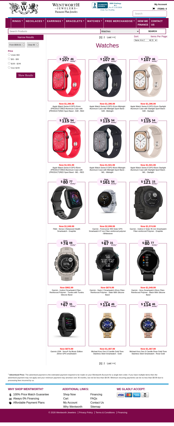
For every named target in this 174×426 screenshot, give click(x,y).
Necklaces (34, 21)
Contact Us (156, 23)
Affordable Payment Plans (29, 402)
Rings (16, 21)
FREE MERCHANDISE (119, 21)
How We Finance (143, 23)
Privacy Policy (86, 412)
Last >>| (111, 37)
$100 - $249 (16, 64)
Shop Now (69, 394)
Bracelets (74, 21)
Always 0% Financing (26, 398)
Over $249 (15, 68)
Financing (96, 394)
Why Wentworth (72, 406)
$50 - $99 (15, 59)
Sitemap (95, 406)
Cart (65, 398)
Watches (93, 21)
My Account (160, 4)
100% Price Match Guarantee (31, 394)
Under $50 (15, 55)
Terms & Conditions (105, 412)
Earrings (54, 21)
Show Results (25, 75)
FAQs (93, 398)
